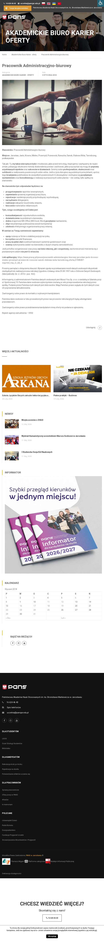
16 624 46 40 (11, 3)
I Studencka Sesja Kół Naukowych (37, 452)
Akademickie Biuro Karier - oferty (18, 75)
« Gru (8, 618)
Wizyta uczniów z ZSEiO (32, 420)
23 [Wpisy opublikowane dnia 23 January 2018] (21, 610)
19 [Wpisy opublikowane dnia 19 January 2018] (62, 606)
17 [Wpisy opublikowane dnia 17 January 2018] (34, 606)
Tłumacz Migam (17, 861)
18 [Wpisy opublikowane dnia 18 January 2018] (48, 606)
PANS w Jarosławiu (34, 855)
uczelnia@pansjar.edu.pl (30, 3)
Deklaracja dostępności (11, 873)
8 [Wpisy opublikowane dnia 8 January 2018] (6, 602)
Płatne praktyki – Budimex (65, 395)
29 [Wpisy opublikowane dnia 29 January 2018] (7, 614)
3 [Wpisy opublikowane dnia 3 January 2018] (34, 598)
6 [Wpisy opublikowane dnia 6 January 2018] (75, 598)
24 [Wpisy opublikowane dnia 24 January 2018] (34, 610)
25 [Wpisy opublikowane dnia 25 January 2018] (48, 610)
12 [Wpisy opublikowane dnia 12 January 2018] (62, 602)
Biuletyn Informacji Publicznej (60, 861)
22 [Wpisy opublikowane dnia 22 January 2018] (7, 610)
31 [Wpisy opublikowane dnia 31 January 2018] (34, 614)
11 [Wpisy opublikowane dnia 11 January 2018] (48, 602)
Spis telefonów (14, 707)
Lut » (63, 618)
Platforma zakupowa (34, 861)
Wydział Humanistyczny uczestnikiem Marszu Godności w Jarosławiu (53, 436)
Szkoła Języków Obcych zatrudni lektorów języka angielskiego (26, 395)
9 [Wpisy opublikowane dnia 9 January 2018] (20, 602)
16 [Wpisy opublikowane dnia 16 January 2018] (21, 606)
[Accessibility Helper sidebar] (100, 3)
